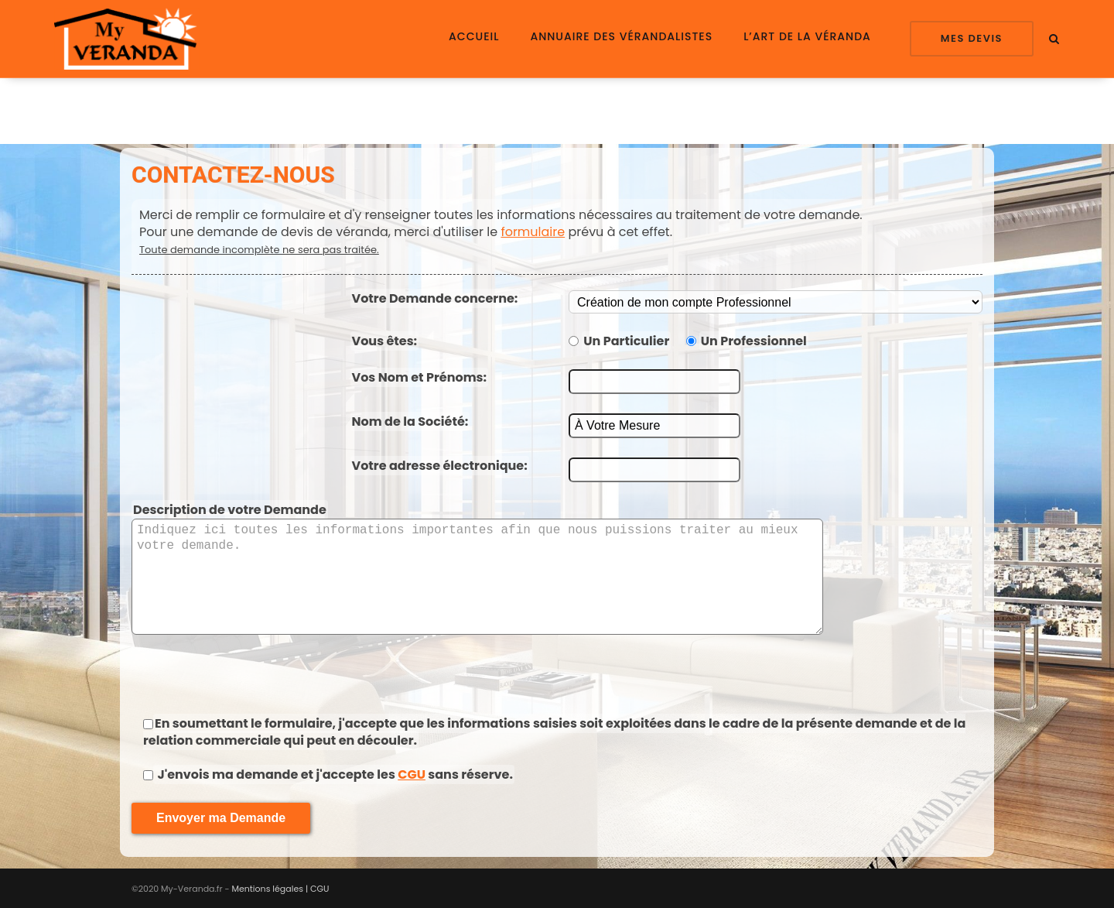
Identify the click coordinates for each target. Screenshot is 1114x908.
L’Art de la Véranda (807, 36)
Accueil (474, 36)
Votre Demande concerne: (435, 298)
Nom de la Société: (410, 421)
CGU (411, 774)
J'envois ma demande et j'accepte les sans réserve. (334, 774)
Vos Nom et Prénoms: (419, 377)
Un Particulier (626, 341)
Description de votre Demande (229, 510)
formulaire (533, 232)
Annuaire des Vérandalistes (621, 36)
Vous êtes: (385, 341)
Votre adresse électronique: (440, 466)
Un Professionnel (754, 341)
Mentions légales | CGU (281, 888)
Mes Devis (972, 38)
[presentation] (557, 672)
